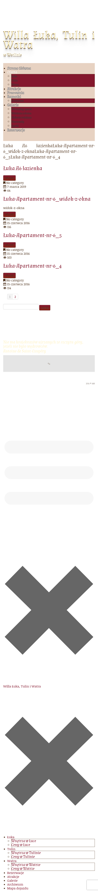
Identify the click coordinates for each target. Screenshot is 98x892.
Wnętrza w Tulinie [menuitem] (26, 852)
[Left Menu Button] (49, 833)
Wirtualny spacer (21, 109)
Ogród (15, 126)
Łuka (14, 76)
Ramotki (14, 96)
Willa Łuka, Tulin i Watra (49, 40)
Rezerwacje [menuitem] (15, 872)
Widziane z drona (21, 113)
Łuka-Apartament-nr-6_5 (32, 235)
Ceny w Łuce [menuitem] (20, 844)
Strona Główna (19, 68)
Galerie (13, 105)
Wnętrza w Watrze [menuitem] (25, 864)
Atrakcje (14, 88)
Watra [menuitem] (11, 861)
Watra (15, 85)
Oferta (12, 72)
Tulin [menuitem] (11, 849)
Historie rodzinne (21, 117)
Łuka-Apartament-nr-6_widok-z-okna (46, 199)
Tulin (14, 80)
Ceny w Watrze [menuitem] (22, 868)
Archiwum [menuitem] (15, 884)
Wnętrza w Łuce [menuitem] (23, 840)
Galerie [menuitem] (12, 880)
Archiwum (17, 101)
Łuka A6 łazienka (22, 168)
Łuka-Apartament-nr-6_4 (32, 266)
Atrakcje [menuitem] (13, 876)
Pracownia (15, 92)
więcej (9, 178)
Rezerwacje (16, 130)
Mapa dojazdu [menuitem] (17, 888)
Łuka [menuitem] (10, 837)
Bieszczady (17, 122)
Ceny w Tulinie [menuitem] (23, 856)
